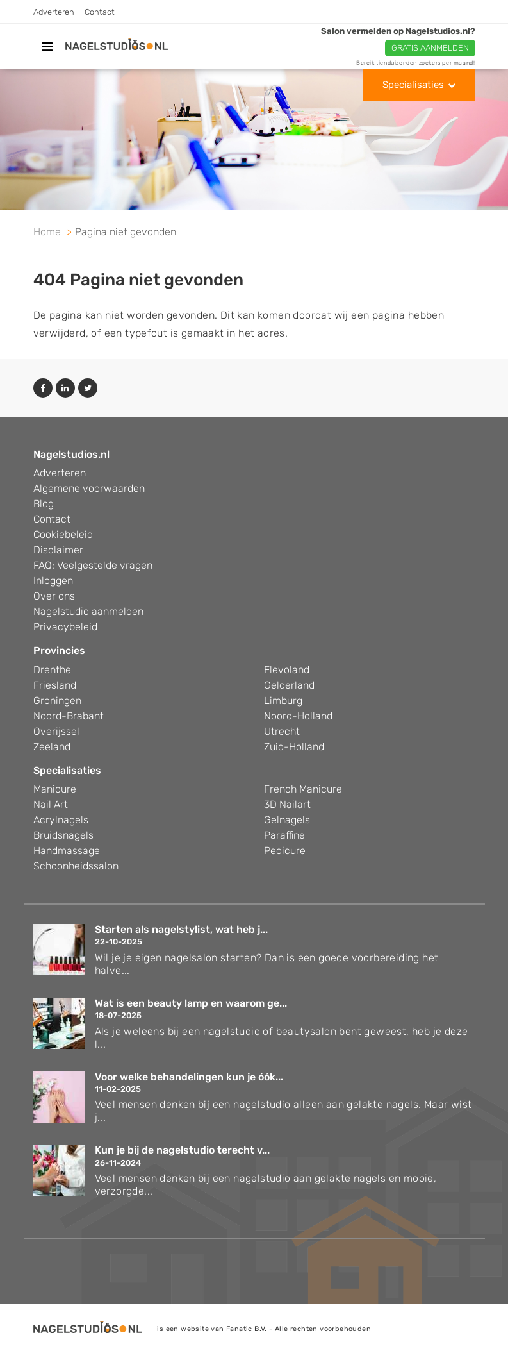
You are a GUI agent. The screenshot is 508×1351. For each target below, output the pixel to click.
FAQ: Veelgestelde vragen (92, 565)
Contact (100, 12)
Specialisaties (413, 84)
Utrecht (282, 731)
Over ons (54, 596)
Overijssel (56, 731)
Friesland (54, 685)
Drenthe (52, 670)
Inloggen (53, 581)
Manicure (54, 789)
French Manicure (303, 789)
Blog (43, 504)
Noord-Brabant (68, 716)
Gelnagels (287, 820)
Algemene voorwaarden (89, 488)
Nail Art (50, 804)
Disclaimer (58, 550)
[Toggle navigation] (47, 46)
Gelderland (289, 685)
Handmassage (66, 850)
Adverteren (53, 12)
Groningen (57, 700)
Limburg (283, 700)
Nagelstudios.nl (71, 454)
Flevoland (286, 670)
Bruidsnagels (63, 835)
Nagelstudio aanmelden (88, 611)
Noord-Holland (298, 716)
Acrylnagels (60, 820)
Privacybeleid (65, 627)
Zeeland (51, 747)
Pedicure (285, 850)
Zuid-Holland (294, 747)
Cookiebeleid (63, 534)
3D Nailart (287, 804)
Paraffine (284, 835)
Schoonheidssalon (76, 866)
